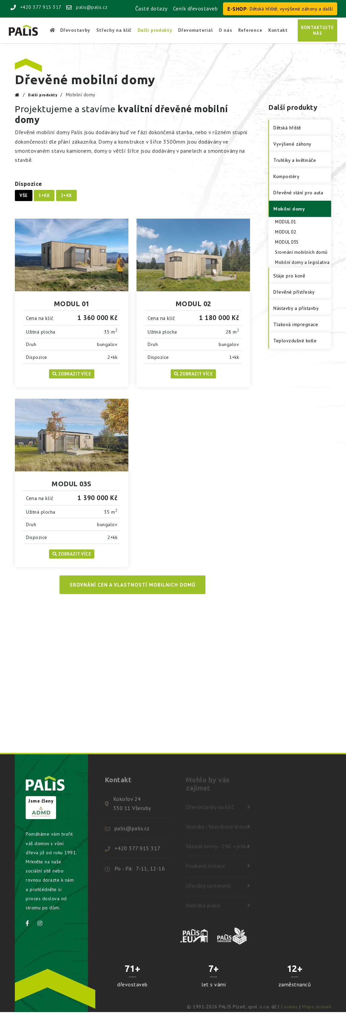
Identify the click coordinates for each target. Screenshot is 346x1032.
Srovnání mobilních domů (301, 252)
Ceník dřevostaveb (195, 8)
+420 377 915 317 (35, 7)
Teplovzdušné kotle (295, 341)
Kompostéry (286, 176)
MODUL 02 (193, 304)
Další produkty (42, 95)
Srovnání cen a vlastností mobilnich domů (132, 585)
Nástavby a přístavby (296, 308)
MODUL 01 (72, 304)
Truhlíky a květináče (294, 160)
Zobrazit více (71, 374)
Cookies (289, 1007)
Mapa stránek (316, 1007)
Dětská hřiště (287, 128)
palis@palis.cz (86, 7)
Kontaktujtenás (317, 30)
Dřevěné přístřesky (294, 292)
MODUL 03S (72, 484)
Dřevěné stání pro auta (298, 193)
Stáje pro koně (289, 276)
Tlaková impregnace (295, 324)
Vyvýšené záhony (292, 144)
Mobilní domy (289, 209)
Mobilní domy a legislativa (302, 262)
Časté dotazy (151, 8)
